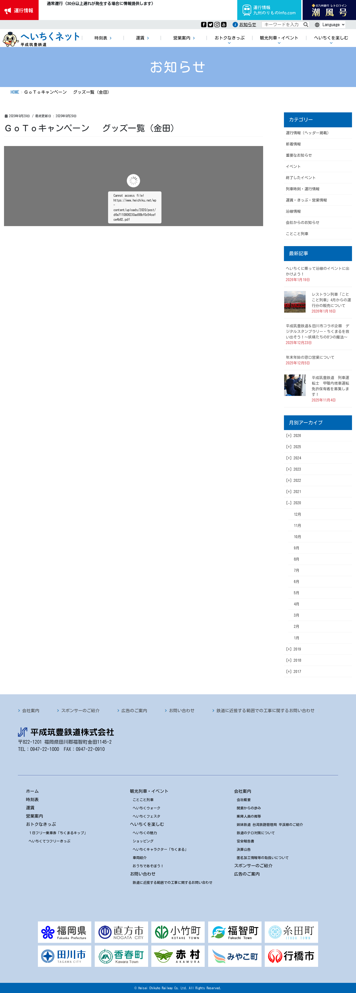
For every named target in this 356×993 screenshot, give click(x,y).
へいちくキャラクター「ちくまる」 (160, 849)
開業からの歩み (249, 808)
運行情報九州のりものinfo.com (269, 10)
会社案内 (30, 710)
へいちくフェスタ (146, 816)
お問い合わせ (182, 710)
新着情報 (293, 144)
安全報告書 (245, 841)
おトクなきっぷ (41, 824)
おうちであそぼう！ (148, 866)
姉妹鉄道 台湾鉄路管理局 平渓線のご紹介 (270, 824)
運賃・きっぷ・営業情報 (306, 200)
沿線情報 (293, 211)
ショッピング (143, 841)
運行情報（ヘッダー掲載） (308, 133)
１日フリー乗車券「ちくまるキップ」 (58, 833)
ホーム (32, 791)
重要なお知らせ (299, 155)
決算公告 (244, 849)
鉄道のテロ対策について (256, 833)
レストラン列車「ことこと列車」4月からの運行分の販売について (331, 300)
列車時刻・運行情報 (302, 189)
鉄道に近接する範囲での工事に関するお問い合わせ (265, 710)
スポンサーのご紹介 (80, 710)
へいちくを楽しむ (147, 824)
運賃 (30, 808)
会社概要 (244, 800)
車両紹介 (140, 858)
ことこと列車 (297, 234)
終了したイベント (301, 178)
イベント (293, 166)
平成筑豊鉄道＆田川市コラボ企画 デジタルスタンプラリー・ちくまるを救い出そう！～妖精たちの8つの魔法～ (317, 331)
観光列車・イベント (149, 791)
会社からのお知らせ (302, 222)
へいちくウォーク (146, 808)
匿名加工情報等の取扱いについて (263, 858)
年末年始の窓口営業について (310, 357)
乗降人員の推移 (249, 816)
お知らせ (247, 24)
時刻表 (32, 799)
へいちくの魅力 (145, 833)
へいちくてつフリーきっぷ (49, 841)
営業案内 (34, 816)
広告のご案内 (134, 710)
